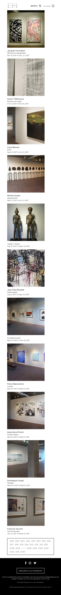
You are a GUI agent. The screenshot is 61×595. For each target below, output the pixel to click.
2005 (35, 548)
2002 (12, 552)
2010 (46, 544)
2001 (17, 552)
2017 (11, 544)
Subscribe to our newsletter (30, 571)
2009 (12, 548)
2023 (22, 541)
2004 (40, 548)
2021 (33, 541)
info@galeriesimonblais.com (49, 577)
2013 (31, 544)
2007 (23, 548)
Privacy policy (47, 587)
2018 (49, 541)
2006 (29, 548)
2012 (36, 544)
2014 (26, 544)
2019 (44, 541)
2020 (38, 541)
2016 (16, 544)
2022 (28, 541)
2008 (18, 548)
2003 (46, 548)
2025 (12, 541)
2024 (17, 541)
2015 (21, 544)
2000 (22, 552)
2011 (41, 544)
